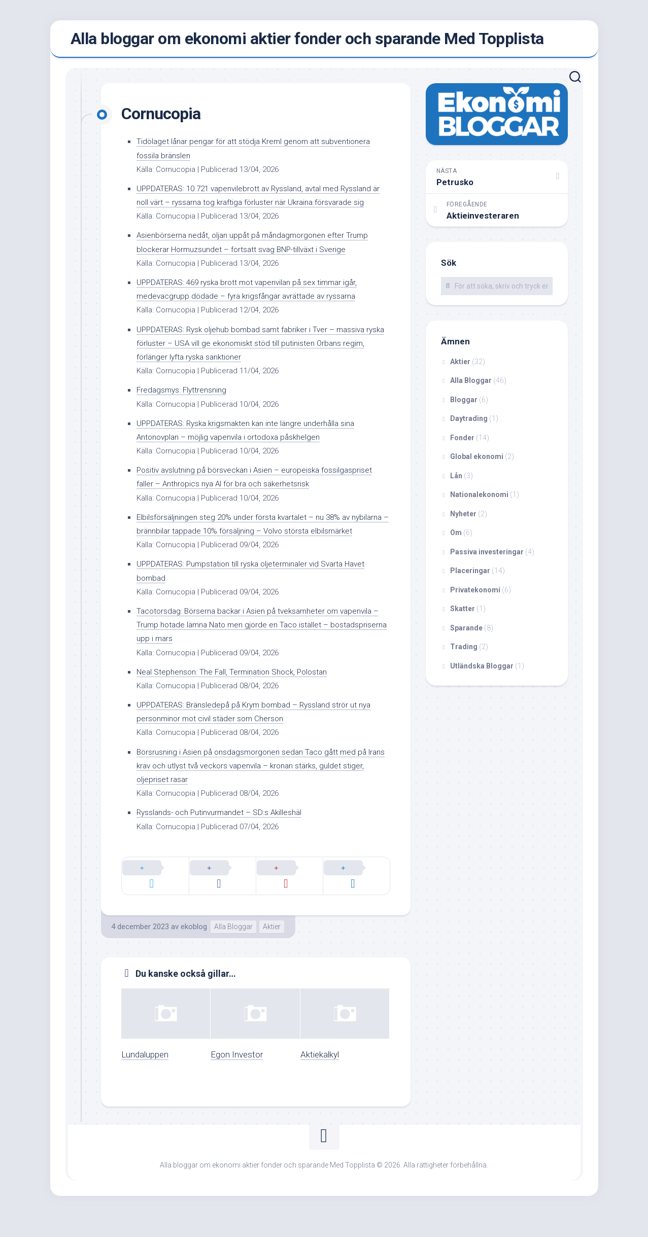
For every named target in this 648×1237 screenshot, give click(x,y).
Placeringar (470, 576)
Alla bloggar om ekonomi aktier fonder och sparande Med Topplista (307, 41)
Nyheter (463, 518)
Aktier (272, 947)
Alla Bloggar (233, 947)
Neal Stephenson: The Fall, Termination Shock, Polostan (242, 703)
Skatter (462, 614)
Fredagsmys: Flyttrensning (186, 408)
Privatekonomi (475, 594)
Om (456, 538)
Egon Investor (237, 1075)
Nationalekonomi (479, 500)
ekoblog (194, 947)
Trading (464, 652)
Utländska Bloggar (482, 670)
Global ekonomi (476, 461)
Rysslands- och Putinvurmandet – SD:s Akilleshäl (228, 844)
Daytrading (469, 423)
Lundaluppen (144, 1075)
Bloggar (464, 404)
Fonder (462, 442)
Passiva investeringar (487, 556)
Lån (456, 480)
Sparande (466, 632)
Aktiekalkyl (319, 1075)
